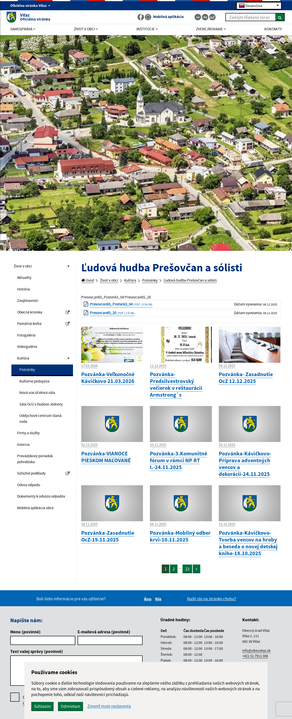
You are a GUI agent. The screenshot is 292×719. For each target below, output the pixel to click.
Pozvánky (28, 376)
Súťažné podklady (43, 493)
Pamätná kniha (43, 327)
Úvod (88, 280)
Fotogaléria (27, 339)
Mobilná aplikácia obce (38, 536)
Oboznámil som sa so (64, 705)
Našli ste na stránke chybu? (211, 603)
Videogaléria (28, 351)
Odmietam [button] (119, 706)
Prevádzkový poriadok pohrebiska (37, 478)
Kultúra (24, 364)
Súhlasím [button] (91, 706)
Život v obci (24, 266)
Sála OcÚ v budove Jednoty (36, 416)
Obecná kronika (43, 315)
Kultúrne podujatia (36, 388)
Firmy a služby (30, 450)
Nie (159, 603)
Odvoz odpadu (30, 505)
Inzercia (24, 462)
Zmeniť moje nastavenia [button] (158, 706)
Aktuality (25, 278)
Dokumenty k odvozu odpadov (36, 521)
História (24, 291)
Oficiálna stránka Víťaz (30, 6)
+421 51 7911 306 (255, 660)
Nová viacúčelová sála (39, 400)
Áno (148, 603)
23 (188, 573)
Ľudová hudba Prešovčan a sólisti (202, 280)
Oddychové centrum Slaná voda (37, 435)
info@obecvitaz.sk (256, 655)
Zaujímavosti (29, 303)
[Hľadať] (276, 18)
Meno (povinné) (25, 636)
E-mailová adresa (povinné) (104, 636)
